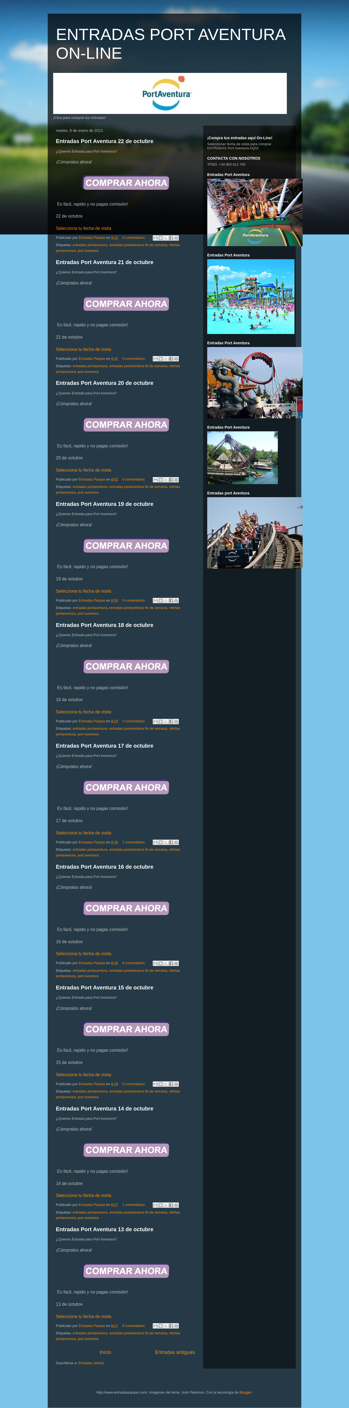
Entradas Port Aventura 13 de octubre (105, 1229)
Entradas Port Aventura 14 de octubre (105, 1109)
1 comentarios (133, 1205)
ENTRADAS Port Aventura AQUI (232, 148)
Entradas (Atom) (91, 1363)
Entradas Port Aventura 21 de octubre (105, 262)
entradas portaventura (90, 245)
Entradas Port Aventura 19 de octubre (105, 504)
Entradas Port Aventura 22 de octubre (105, 141)
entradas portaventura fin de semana (138, 245)
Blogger (245, 1392)
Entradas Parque (92, 238)
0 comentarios (133, 238)
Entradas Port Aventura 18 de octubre (105, 625)
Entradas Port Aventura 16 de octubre (105, 867)
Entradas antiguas (175, 1352)
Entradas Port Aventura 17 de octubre (105, 746)
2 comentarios (133, 842)
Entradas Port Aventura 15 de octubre (105, 988)
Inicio (105, 1352)
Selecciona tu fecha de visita (83, 228)
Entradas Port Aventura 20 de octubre (105, 383)
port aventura (88, 251)
